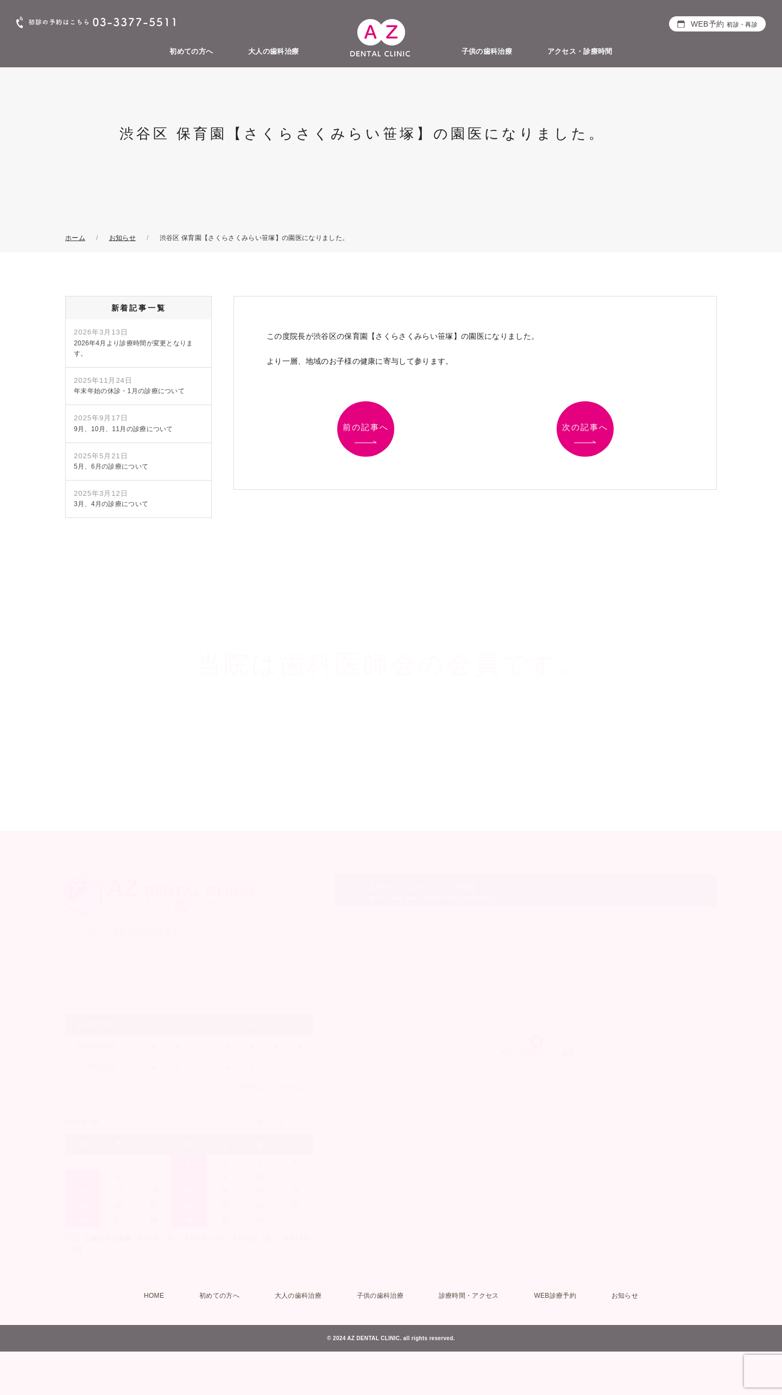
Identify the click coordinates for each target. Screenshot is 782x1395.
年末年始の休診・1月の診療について (129, 385)
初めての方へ (191, 51)
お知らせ (624, 1295)
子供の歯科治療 (487, 51)
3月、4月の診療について (111, 498)
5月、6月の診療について (111, 461)
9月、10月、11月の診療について (123, 423)
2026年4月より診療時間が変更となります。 (133, 342)
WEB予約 (724, 24)
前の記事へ (366, 427)
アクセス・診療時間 (580, 51)
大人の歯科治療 (273, 51)
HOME (154, 1295)
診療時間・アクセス (469, 1295)
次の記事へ (585, 427)
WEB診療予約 (555, 1295)
